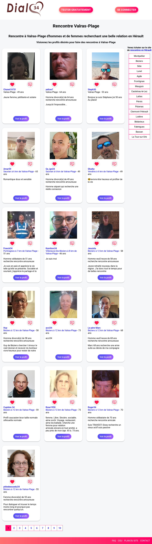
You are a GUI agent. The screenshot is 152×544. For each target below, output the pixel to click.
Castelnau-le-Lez (139, 91)
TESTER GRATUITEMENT (76, 9)
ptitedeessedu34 (11, 486)
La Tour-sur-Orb (139, 137)
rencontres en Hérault (140, 50)
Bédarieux (139, 121)
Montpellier (139, 56)
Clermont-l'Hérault (139, 111)
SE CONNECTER (126, 9)
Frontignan (139, 81)
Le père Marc (94, 328)
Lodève (139, 116)
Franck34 (7, 248)
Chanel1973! (9, 89)
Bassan (139, 132)
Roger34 (92, 407)
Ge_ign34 (50, 169)
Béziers (139, 61)
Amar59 (7, 169)
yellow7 (49, 89)
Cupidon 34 (9, 407)
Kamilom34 (51, 248)
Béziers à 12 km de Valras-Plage (103, 251)
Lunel (139, 71)
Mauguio (139, 86)
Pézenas (139, 106)
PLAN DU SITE (131, 540)
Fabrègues (139, 126)
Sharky (91, 169)
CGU (120, 540)
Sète (139, 66)
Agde (139, 76)
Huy (5, 328)
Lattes (139, 96)
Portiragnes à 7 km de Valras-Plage (20, 251)
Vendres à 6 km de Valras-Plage (103, 171)
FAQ (114, 540)
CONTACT (145, 540)
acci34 (49, 328)
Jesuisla (92, 248)
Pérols (139, 101)
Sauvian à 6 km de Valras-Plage (18, 171)
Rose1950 (50, 407)
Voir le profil (21, 118)
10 (59, 528)
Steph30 (92, 89)
